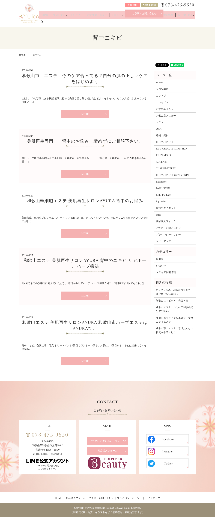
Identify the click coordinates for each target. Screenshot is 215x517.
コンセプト (89, 21)
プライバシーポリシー (168, 234)
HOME (62, 21)
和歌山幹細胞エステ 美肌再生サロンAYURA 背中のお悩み (85, 200)
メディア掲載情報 (166, 272)
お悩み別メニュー (139, 21)
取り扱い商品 (180, 21)
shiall (158, 214)
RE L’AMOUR (163, 155)
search (195, 21)
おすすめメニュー (105, 21)
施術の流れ (166, 21)
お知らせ (161, 266)
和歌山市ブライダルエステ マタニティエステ (174, 320)
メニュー (121, 21)
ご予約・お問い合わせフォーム (107, 441)
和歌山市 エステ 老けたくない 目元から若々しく (175, 330)
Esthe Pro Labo (163, 195)
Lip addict (161, 201)
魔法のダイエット (166, 208)
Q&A (155, 21)
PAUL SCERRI (163, 188)
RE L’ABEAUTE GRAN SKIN (171, 148)
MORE (84, 114)
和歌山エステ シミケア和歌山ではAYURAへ (174, 309)
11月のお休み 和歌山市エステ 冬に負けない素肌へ (174, 292)
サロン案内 (73, 21)
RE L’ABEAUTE (165, 142)
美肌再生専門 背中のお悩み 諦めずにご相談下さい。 (85, 141)
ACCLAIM (162, 162)
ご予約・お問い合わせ (144, 13)
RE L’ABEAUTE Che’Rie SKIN (172, 175)
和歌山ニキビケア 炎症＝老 (172, 300)
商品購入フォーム (166, 221)
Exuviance (161, 181)
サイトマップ (163, 241)
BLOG (159, 259)
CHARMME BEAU (166, 168)
